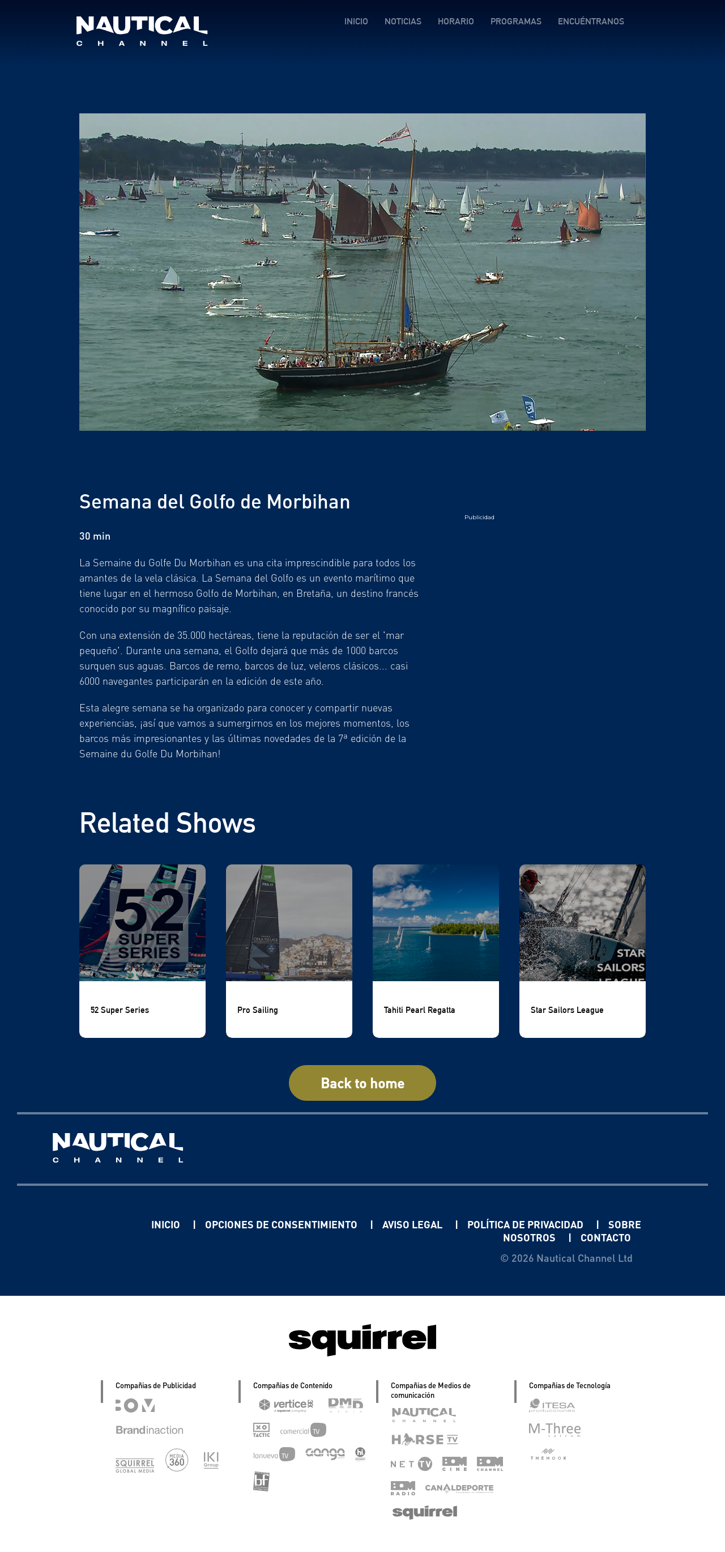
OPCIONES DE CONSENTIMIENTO (282, 1224)
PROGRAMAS (516, 21)
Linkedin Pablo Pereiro (81, 1224)
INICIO (356, 21)
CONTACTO (606, 1237)
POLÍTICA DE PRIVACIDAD (526, 1224)
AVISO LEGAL (413, 1224)
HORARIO (456, 21)
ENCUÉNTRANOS (591, 21)
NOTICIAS (403, 21)
